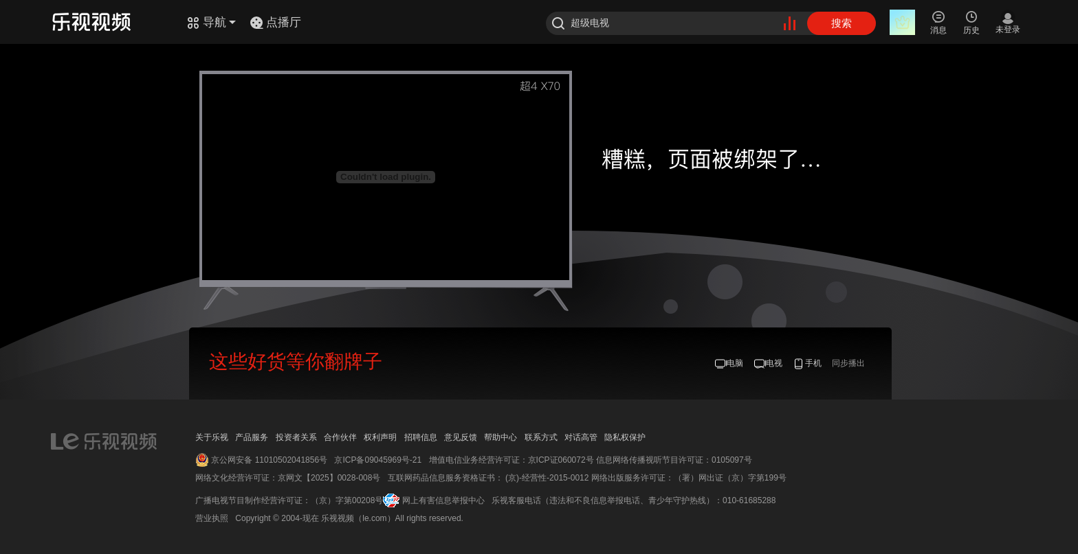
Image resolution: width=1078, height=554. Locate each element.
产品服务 (251, 437)
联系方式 (541, 437)
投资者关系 (296, 437)
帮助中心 (500, 437)
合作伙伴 (340, 437)
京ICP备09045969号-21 (377, 460)
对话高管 (580, 437)
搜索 (841, 23)
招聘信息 (420, 437)
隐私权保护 (625, 437)
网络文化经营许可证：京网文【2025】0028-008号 (287, 478)
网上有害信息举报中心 (443, 500)
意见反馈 (460, 437)
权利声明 (380, 437)
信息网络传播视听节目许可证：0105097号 (674, 460)
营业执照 (211, 518)
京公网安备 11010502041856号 (269, 460)
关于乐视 (211, 437)
